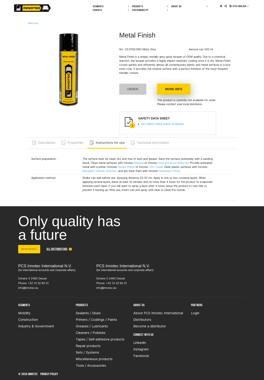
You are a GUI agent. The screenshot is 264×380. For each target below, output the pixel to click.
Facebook (141, 356)
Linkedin (139, 343)
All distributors (59, 249)
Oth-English (239, 6)
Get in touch (29, 249)
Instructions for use (111, 143)
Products (137, 6)
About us (176, 6)
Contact (97, 10)
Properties (76, 143)
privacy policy (49, 374)
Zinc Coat (155, 167)
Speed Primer (126, 167)
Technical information (154, 143)
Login (195, 313)
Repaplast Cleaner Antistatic (99, 171)
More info (173, 89)
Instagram (141, 349)
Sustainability (140, 10)
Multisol (139, 163)
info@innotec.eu (28, 287)
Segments (98, 6)
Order (132, 89)
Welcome (33, 23)
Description (47, 143)
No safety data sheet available (162, 124)
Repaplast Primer (169, 171)
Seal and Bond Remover (173, 163)
